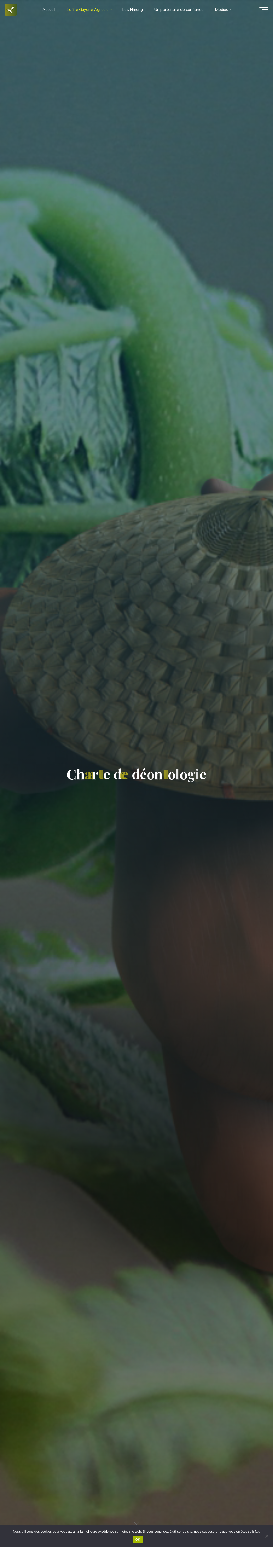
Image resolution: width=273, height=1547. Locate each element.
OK (137, 1539)
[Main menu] (260, 12)
